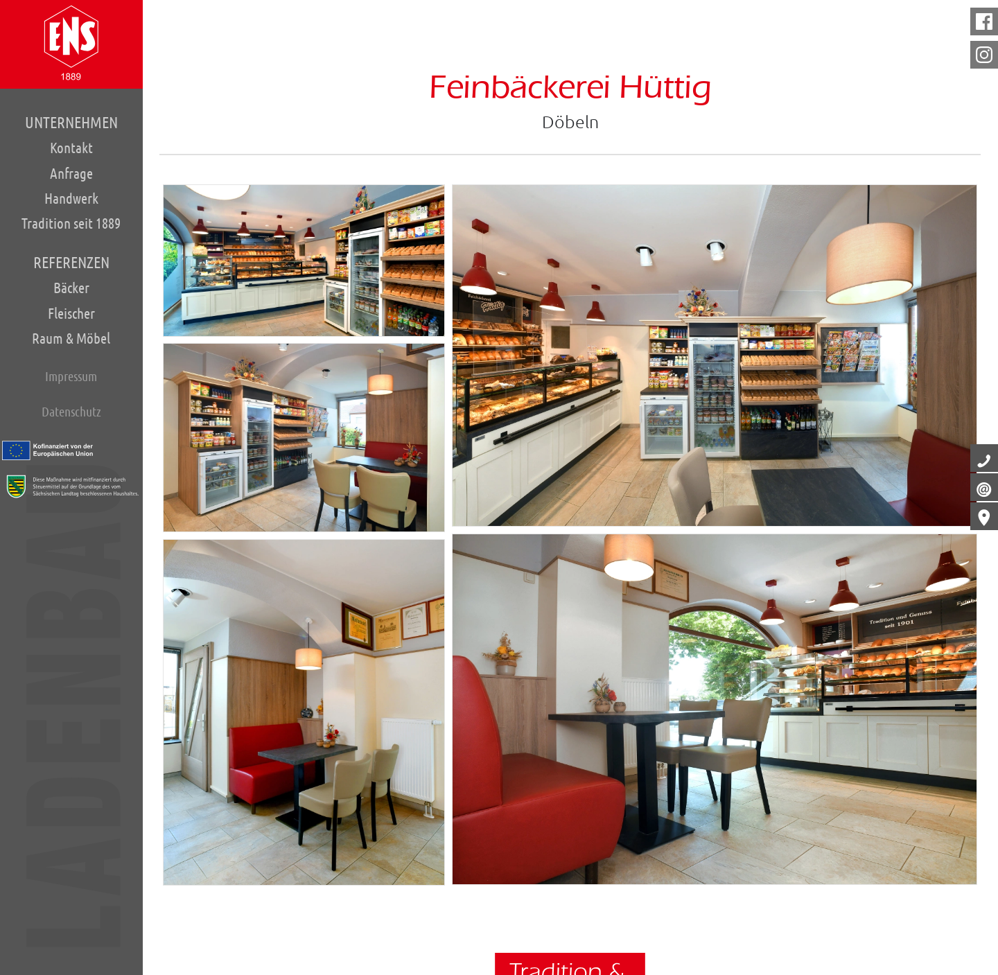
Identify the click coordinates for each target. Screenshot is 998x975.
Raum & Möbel (71, 337)
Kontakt (71, 148)
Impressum (71, 375)
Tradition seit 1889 (71, 223)
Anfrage (71, 173)
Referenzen (71, 261)
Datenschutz (71, 410)
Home (71, 42)
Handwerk (71, 198)
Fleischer (71, 312)
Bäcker (71, 287)
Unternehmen (71, 122)
